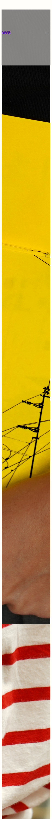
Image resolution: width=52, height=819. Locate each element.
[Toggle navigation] (46, 32)
